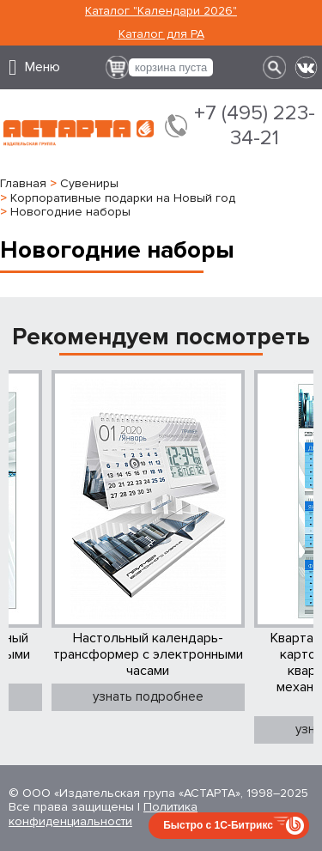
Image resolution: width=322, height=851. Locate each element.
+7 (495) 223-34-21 (254, 125)
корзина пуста (171, 67)
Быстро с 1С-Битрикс (218, 825)
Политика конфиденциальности (103, 814)
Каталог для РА (161, 34)
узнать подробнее (148, 696)
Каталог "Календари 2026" (161, 10)
